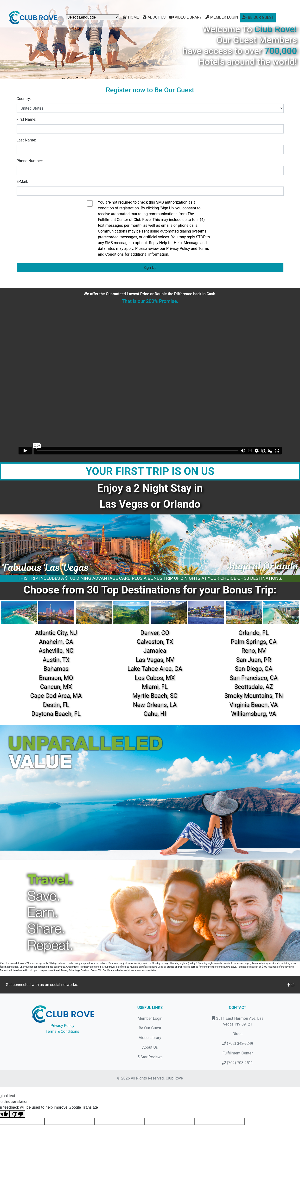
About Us (154, 17)
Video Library (185, 17)
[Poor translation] (17, 1114)
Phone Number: (30, 161)
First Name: (26, 119)
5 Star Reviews (149, 1057)
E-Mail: (22, 181)
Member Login (221, 17)
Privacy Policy (62, 1025)
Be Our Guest (258, 17)
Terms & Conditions (62, 1031)
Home (131, 17)
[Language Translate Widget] (92, 17)
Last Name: (26, 140)
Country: (24, 98)
